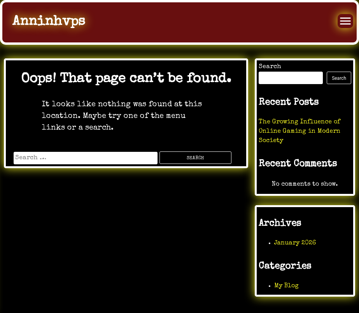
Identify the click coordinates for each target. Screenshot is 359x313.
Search (270, 67)
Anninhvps (48, 22)
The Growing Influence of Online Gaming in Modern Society (299, 131)
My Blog (286, 286)
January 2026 (295, 243)
